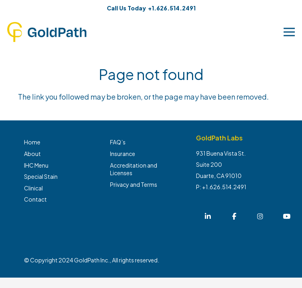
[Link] (46, 32)
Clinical (33, 188)
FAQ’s (118, 142)
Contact (35, 199)
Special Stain (41, 176)
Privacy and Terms (133, 184)
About (32, 153)
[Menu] (289, 32)
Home (32, 142)
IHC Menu (36, 165)
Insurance (122, 153)
